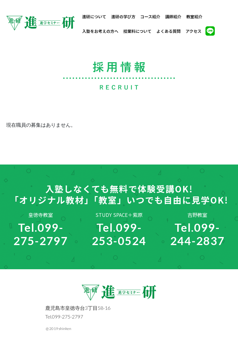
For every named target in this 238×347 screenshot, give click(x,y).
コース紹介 (150, 17)
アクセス (193, 31)
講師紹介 (173, 17)
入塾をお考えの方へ (100, 31)
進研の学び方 (123, 17)
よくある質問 (168, 31)
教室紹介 (194, 17)
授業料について (137, 31)
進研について (94, 17)
